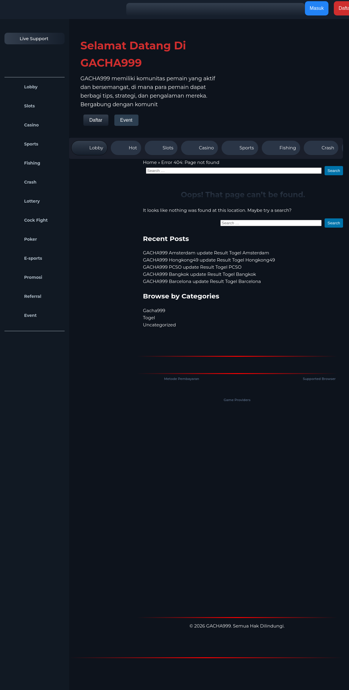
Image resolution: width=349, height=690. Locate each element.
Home (150, 162)
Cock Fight (27, 220)
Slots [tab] (161, 148)
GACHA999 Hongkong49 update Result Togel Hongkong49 (209, 260)
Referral (24, 296)
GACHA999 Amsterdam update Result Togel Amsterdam (206, 253)
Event (22, 315)
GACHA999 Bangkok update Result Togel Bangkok (199, 274)
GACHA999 (218, 626)
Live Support (28, 38)
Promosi (24, 277)
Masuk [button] (317, 8)
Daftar (95, 120)
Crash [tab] (321, 148)
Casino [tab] (199, 148)
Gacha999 (154, 310)
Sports (22, 144)
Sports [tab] (240, 148)
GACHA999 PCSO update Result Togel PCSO (192, 267)
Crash (21, 182)
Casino (23, 125)
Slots (21, 105)
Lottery (23, 201)
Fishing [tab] (281, 148)
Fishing (23, 163)
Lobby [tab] (89, 148)
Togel (149, 317)
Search (334, 170)
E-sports (24, 258)
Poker (22, 239)
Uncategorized (159, 325)
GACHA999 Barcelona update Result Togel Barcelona (202, 281)
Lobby (22, 86)
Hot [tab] (126, 148)
